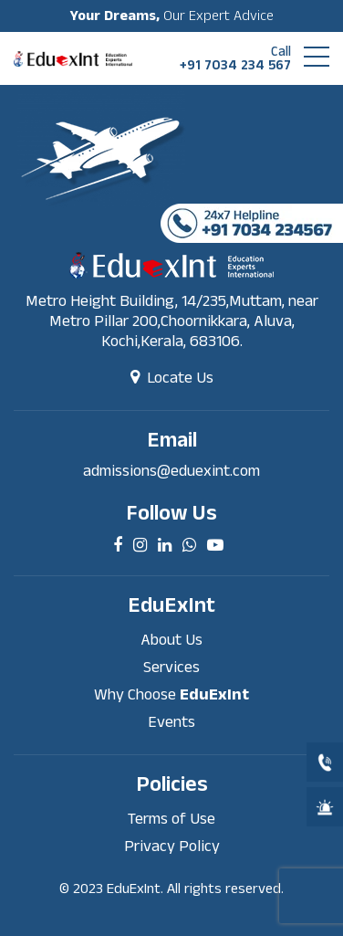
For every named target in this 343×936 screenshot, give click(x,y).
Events (171, 721)
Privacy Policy (172, 846)
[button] (316, 56)
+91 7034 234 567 (235, 58)
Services (171, 667)
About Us (171, 639)
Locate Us (171, 377)
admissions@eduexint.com (171, 470)
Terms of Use (171, 818)
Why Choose (171, 694)
